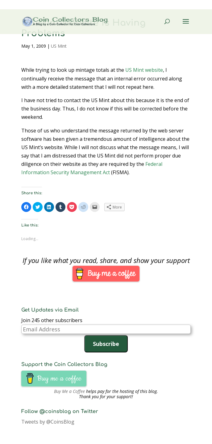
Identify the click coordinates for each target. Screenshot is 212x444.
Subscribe (106, 343)
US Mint (59, 46)
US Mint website (144, 70)
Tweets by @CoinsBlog (47, 421)
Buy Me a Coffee (69, 391)
